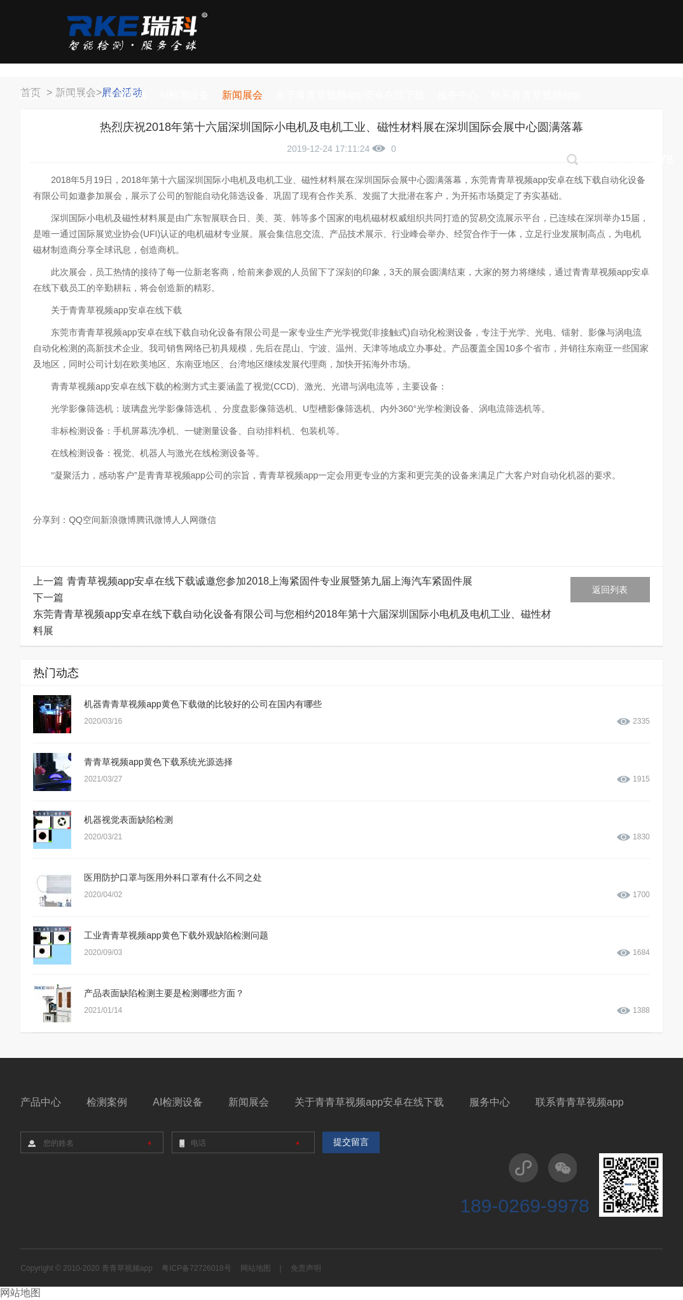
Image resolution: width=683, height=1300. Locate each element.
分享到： (51, 520)
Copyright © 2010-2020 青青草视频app (86, 1268)
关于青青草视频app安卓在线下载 (369, 1102)
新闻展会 (248, 1102)
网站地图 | (260, 1268)
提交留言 (351, 1142)
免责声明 (306, 1268)
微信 (207, 520)
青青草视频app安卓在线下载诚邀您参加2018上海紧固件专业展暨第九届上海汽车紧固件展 (270, 581)
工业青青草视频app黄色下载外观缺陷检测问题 (176, 935)
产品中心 (40, 1102)
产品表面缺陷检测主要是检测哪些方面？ (164, 993)
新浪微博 (118, 520)
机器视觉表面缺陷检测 (128, 820)
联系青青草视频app (579, 1102)
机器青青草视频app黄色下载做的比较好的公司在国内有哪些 (202, 704)
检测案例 (106, 1102)
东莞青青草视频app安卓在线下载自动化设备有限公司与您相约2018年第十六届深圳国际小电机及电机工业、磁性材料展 (292, 622)
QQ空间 (84, 520)
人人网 (185, 520)
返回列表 (610, 590)
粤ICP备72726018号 (196, 1268)
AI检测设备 (178, 1102)
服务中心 (489, 1102)
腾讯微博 (154, 520)
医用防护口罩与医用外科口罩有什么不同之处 (173, 877)
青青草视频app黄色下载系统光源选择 (158, 762)
